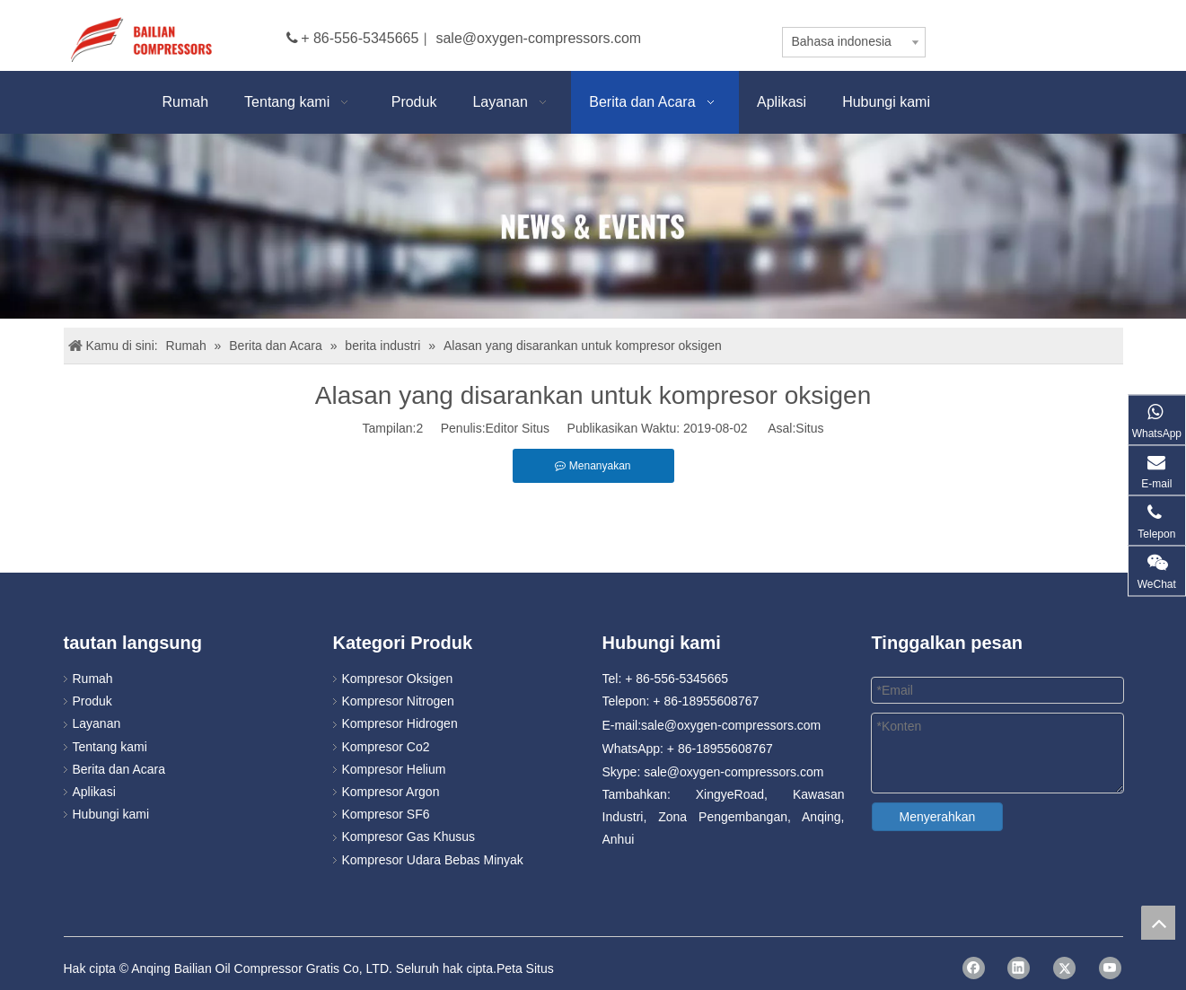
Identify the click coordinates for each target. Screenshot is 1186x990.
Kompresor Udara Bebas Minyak (432, 860)
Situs (809, 428)
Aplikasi (94, 791)
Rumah (93, 678)
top (1158, 923)
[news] (593, 226)
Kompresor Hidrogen (400, 723)
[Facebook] (973, 968)
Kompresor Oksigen (397, 678)
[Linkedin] (1018, 968)
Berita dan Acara (119, 769)
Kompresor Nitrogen (398, 701)
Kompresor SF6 (386, 814)
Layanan (97, 723)
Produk (92, 701)
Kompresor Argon (391, 791)
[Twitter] (1064, 968)
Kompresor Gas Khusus (409, 836)
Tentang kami (110, 747)
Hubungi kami (111, 814)
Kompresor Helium (394, 769)
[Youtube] (1110, 968)
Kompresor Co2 (386, 747)
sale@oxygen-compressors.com (538, 38)
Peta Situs (525, 968)
